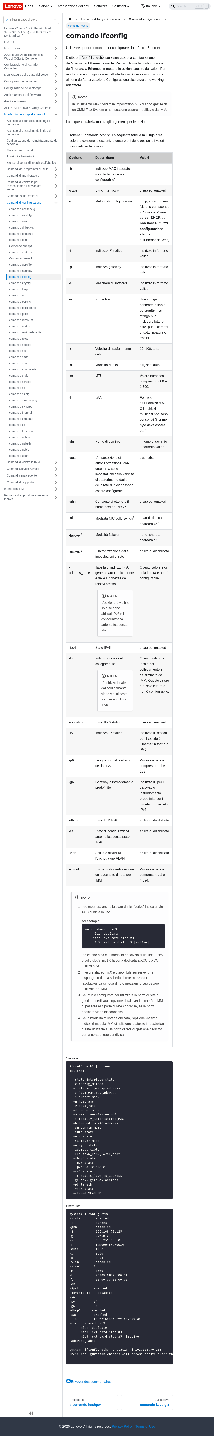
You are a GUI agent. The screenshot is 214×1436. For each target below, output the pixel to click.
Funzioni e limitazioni (20, 156)
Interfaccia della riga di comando (25, 114)
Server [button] (44, 6)
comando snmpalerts (22, 369)
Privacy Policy (122, 1426)
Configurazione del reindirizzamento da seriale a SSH (32, 142)
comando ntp (17, 295)
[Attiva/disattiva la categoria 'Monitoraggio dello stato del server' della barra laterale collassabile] (56, 75)
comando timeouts (21, 418)
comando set (17, 351)
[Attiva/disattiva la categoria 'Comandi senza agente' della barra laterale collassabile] (56, 475)
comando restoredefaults (25, 332)
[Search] (190, 6)
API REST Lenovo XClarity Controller (28, 108)
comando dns (18, 239)
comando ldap (18, 289)
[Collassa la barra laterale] (31, 1413)
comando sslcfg (19, 394)
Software (100, 6)
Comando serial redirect (22, 196)
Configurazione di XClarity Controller (21, 66)
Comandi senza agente (22, 475)
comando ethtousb (21, 252)
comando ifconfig (20, 277)
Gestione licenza (15, 101)
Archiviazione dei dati (73, 6)
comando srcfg (18, 375)
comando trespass (21, 431)
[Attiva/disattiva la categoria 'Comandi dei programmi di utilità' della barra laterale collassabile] (56, 169)
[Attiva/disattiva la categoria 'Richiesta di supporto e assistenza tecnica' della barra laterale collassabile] (56, 497)
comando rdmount (21, 320)
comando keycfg (20, 283)
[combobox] (10, 19)
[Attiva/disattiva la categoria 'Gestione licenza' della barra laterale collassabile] (56, 101)
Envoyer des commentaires (89, 1382)
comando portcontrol (22, 307)
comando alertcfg (20, 215)
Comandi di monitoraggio (23, 175)
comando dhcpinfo (21, 233)
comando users (19, 455)
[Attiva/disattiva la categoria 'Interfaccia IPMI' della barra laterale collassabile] (56, 489)
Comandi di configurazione (24, 202)
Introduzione (12, 48)
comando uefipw (20, 437)
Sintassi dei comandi (20, 150)
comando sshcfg (20, 381)
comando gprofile (20, 264)
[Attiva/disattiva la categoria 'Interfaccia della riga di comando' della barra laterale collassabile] (56, 114)
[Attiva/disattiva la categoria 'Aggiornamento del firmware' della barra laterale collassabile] (56, 95)
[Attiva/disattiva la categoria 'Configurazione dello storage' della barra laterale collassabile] (56, 88)
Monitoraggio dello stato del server (26, 74)
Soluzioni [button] (119, 6)
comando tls (17, 425)
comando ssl (17, 388)
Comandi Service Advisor (23, 468)
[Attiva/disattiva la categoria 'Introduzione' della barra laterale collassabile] (56, 48)
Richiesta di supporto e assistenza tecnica (26, 497)
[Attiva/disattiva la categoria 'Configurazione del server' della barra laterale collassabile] (56, 81)
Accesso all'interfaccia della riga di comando (29, 122)
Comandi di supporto (20, 482)
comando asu (18, 221)
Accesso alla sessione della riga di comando (29, 132)
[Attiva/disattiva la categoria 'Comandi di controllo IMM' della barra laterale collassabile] (56, 462)
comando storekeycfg (23, 400)
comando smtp (18, 357)
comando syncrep (20, 406)
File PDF (9, 42)
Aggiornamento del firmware (22, 94)
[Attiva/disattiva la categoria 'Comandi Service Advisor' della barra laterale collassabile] (56, 469)
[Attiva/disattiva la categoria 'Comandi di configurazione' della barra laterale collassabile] (56, 202)
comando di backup (21, 227)
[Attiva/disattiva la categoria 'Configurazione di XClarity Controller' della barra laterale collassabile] (56, 67)
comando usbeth (20, 443)
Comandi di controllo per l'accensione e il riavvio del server (24, 185)
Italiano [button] (149, 6)
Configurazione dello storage (22, 88)
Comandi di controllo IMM (23, 462)
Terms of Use (145, 1426)
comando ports (19, 314)
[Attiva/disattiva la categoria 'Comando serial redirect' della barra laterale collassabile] (56, 196)
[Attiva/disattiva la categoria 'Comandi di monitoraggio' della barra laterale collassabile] (56, 175)
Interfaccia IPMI (14, 489)
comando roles (18, 338)
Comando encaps (20, 246)
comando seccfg (20, 344)
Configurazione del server (21, 81)
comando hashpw (20, 270)
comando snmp (19, 363)
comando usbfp (19, 449)
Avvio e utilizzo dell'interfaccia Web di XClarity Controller (23, 56)
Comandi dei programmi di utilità (28, 169)
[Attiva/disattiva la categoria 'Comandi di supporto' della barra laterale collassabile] (56, 482)
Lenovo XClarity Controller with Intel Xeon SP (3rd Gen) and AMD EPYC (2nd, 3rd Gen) (27, 32)
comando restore (20, 326)
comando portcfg (20, 301)
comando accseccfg (22, 209)
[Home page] (70, 19)
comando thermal (20, 412)
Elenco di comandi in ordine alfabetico (31, 162)
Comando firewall (20, 258)
